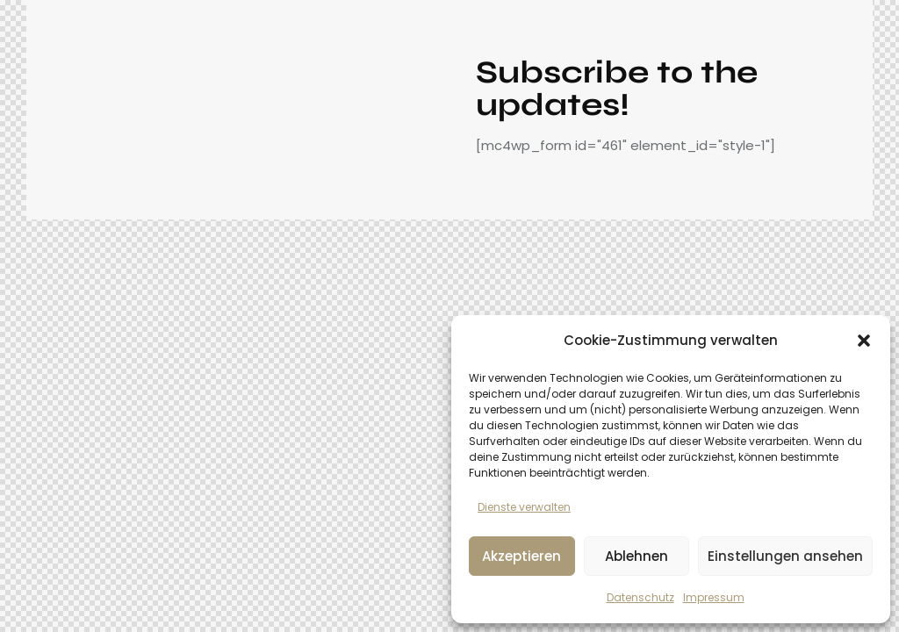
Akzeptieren (521, 556)
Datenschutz (640, 597)
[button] (864, 340)
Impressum (713, 597)
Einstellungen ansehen (785, 556)
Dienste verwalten (524, 506)
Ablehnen (636, 556)
